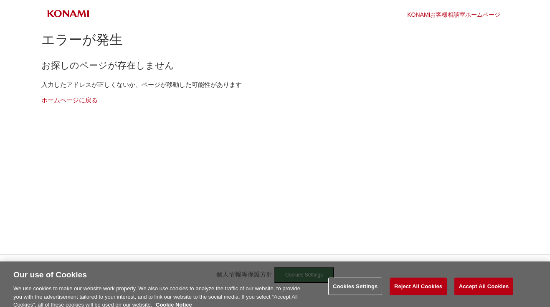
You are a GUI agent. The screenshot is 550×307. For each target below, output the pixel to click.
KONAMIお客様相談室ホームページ (453, 14)
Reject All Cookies (418, 289)
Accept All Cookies (484, 289)
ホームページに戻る (69, 100)
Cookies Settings (355, 289)
